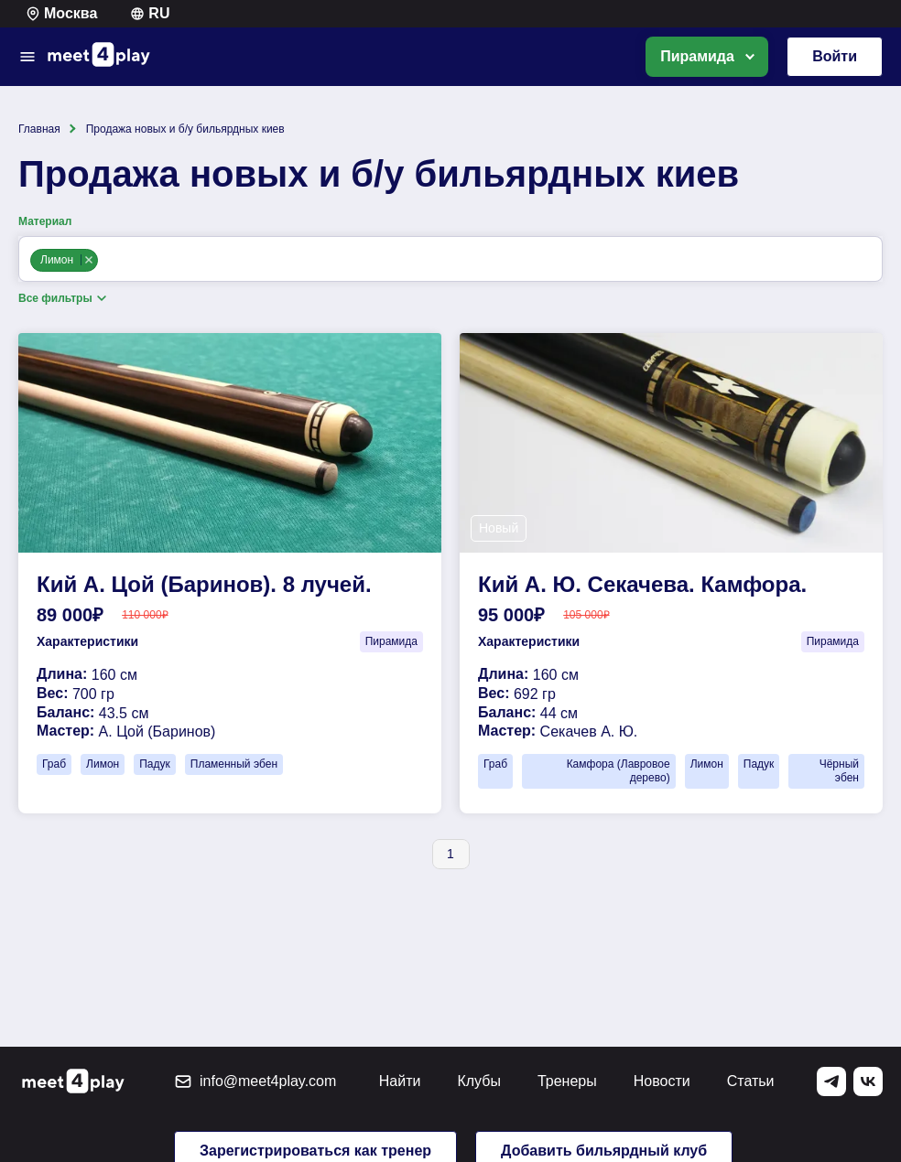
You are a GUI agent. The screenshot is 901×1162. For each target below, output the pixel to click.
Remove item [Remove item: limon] (88, 259)
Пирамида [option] (697, 56)
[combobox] (450, 259)
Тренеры (567, 1081)
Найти (400, 1081)
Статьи (751, 1081)
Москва (61, 13)
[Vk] (868, 1081)
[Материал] (106, 261)
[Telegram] (831, 1081)
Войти (834, 56)
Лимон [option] (63, 259)
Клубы (479, 1081)
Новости (662, 1081)
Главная (39, 129)
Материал (44, 221)
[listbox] (707, 57)
